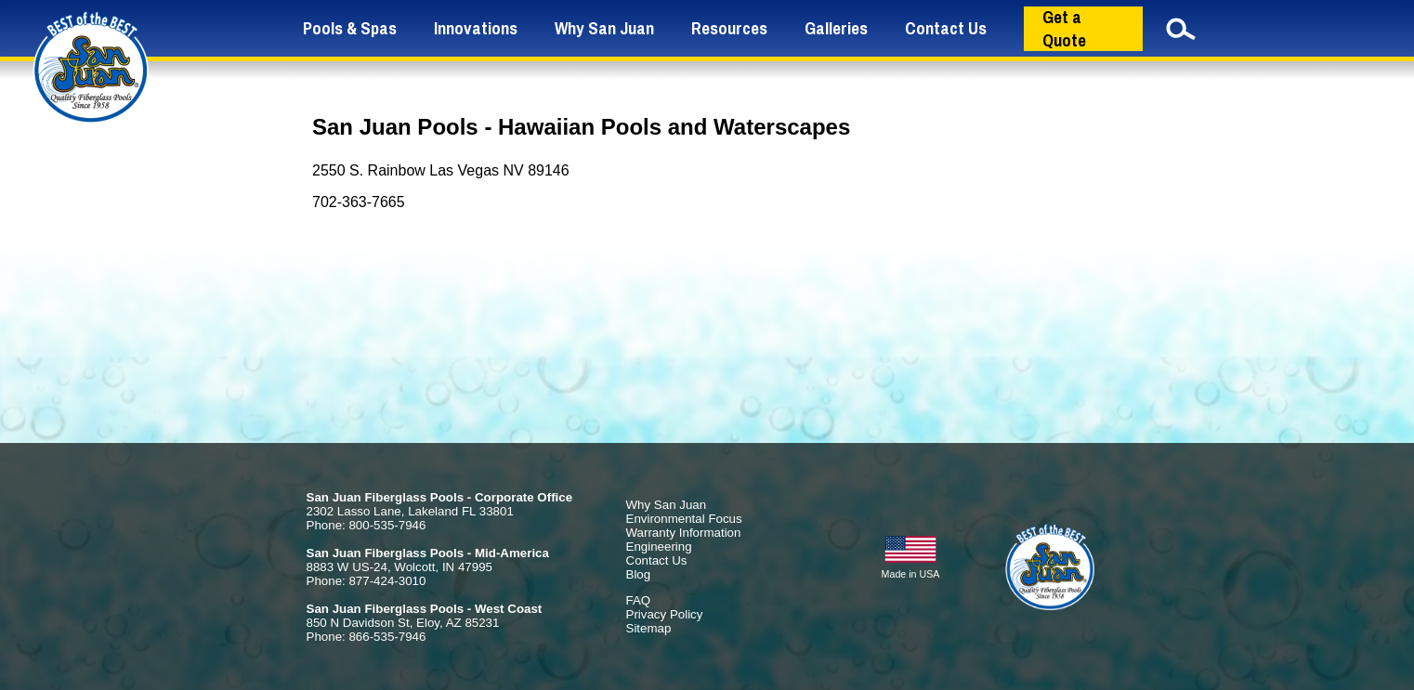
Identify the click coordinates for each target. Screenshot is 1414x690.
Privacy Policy (664, 614)
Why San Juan (604, 28)
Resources (729, 28)
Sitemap (649, 628)
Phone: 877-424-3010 (366, 581)
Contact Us (946, 28)
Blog (638, 574)
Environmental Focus (684, 519)
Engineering (659, 546)
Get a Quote (1064, 29)
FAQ (638, 600)
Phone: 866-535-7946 (366, 637)
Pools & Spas (350, 28)
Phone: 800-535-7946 (366, 525)
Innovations (475, 28)
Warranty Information (683, 533)
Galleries (836, 28)
